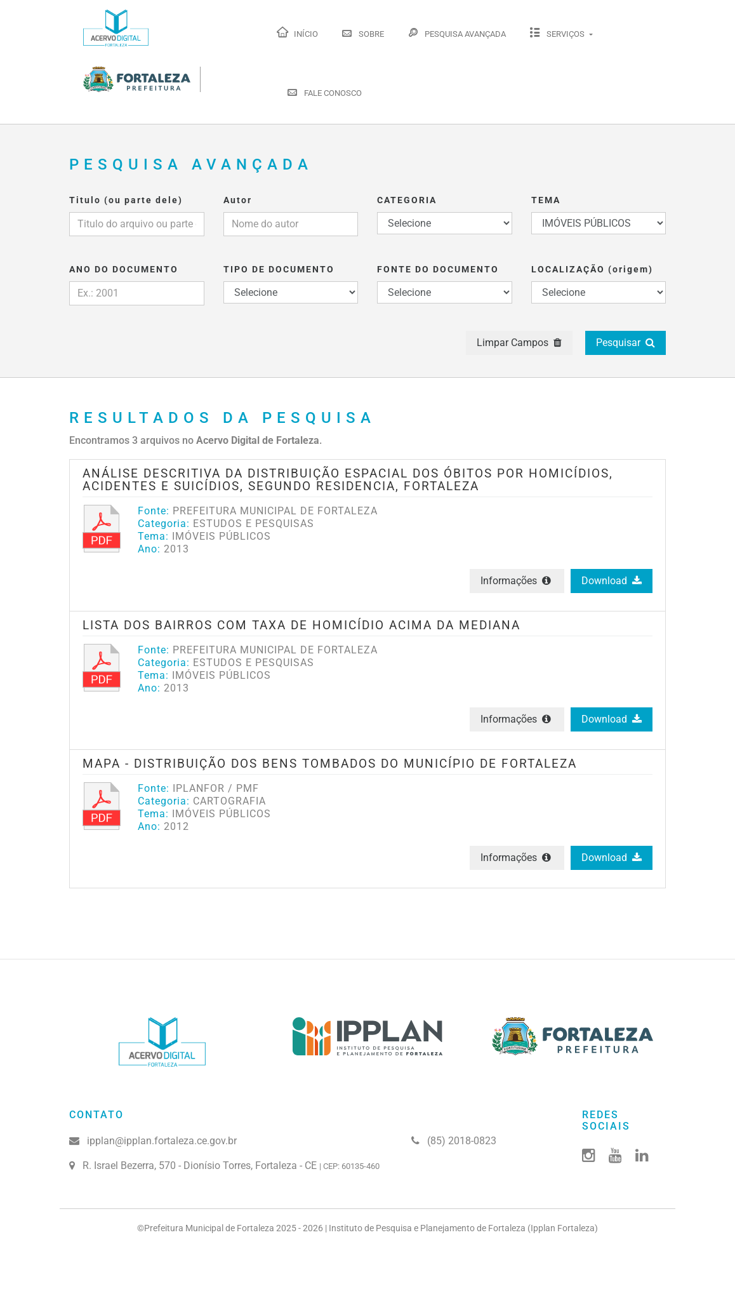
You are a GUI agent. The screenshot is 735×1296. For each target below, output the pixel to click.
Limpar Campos (519, 343)
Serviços (557, 31)
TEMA (545, 200)
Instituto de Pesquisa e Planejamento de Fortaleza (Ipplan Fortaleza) (463, 1228)
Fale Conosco (324, 90)
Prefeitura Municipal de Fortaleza (209, 1228)
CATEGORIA (407, 200)
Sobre (362, 31)
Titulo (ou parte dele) (126, 200)
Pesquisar (625, 343)
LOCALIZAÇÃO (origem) (592, 269)
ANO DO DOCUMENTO (123, 269)
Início (297, 31)
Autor (237, 200)
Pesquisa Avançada (456, 31)
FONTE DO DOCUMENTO (438, 269)
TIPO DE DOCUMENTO (278, 269)
